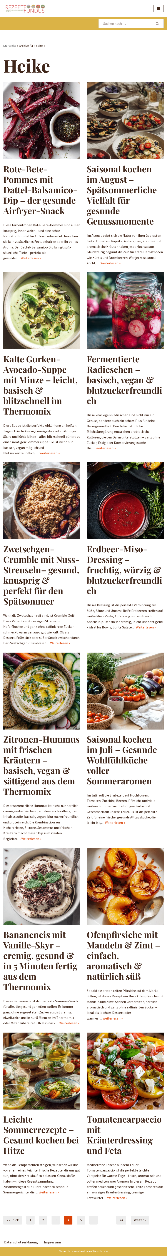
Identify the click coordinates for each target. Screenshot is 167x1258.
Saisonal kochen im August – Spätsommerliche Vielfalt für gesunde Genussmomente (122, 195)
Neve (62, 1253)
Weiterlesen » (31, 258)
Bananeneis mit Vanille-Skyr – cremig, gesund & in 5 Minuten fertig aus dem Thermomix (40, 962)
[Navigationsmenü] (159, 8)
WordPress (100, 1253)
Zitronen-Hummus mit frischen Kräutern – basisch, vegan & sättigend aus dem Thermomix (41, 766)
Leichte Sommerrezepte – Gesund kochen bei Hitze (41, 1136)
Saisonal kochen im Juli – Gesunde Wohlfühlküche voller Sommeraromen (122, 760)
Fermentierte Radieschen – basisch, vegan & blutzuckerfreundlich (124, 380)
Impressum (52, 1244)
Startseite (10, 46)
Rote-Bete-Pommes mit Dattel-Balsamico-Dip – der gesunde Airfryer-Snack (40, 190)
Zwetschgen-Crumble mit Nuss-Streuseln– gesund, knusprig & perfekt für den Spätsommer (41, 576)
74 (121, 1222)
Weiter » (140, 1222)
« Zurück (13, 1222)
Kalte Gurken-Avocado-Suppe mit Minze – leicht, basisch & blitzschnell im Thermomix (40, 385)
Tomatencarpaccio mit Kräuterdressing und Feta (124, 1136)
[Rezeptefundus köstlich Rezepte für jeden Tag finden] (25, 8)
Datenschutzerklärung (21, 1244)
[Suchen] (125, 23)
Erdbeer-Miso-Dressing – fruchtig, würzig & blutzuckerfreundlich (124, 570)
